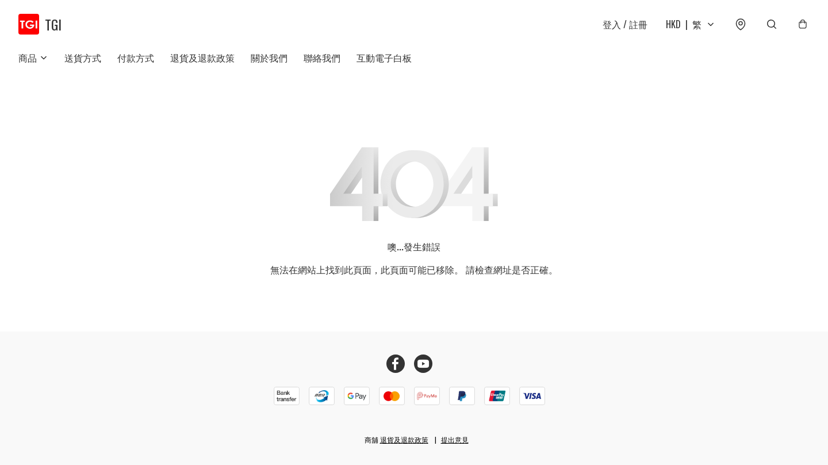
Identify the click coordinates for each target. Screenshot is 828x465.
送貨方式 (82, 57)
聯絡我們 (322, 57)
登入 (625, 24)
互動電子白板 (384, 57)
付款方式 (135, 57)
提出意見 (455, 439)
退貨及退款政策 (202, 57)
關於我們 (269, 57)
